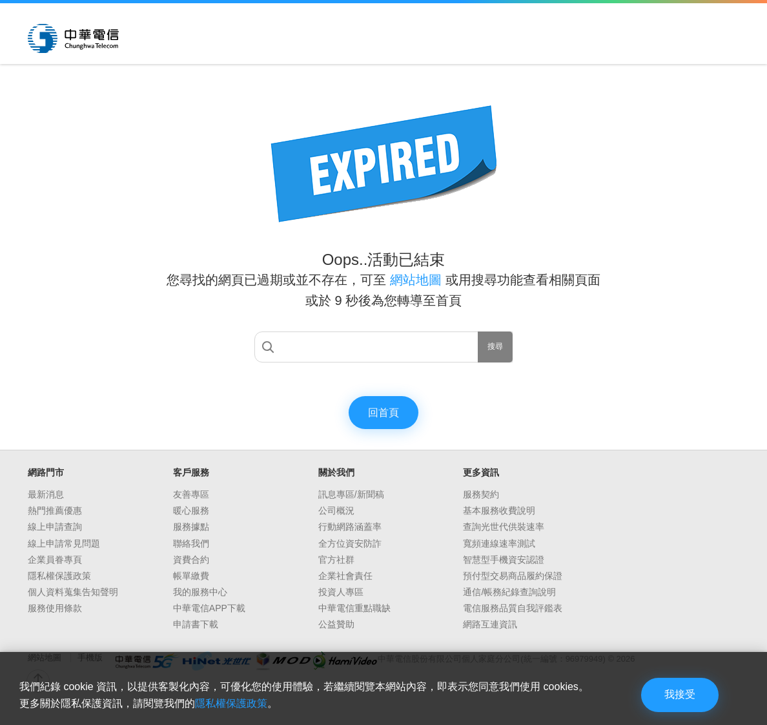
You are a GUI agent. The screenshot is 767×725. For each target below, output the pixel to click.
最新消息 (46, 494)
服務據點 (191, 526)
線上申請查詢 (55, 526)
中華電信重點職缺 (354, 608)
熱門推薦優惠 (55, 510)
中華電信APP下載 (209, 608)
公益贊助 (336, 624)
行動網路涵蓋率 (350, 526)
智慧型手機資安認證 (503, 559)
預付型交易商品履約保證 (512, 576)
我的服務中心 (200, 592)
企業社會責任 (345, 576)
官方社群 (336, 559)
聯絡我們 (191, 543)
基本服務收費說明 (499, 510)
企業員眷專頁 (55, 559)
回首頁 (383, 412)
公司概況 (336, 510)
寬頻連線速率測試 (499, 543)
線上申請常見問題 (64, 543)
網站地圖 (417, 280)
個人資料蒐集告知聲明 (73, 592)
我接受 (679, 694)
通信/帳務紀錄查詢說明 (509, 592)
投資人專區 (340, 592)
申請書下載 (195, 624)
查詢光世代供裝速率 (503, 526)
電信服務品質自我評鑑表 (512, 608)
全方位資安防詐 (350, 543)
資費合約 (191, 559)
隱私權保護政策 (59, 576)
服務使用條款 (55, 608)
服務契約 (481, 494)
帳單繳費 (191, 576)
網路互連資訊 (490, 624)
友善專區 (191, 494)
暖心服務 (191, 510)
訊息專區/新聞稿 (351, 494)
